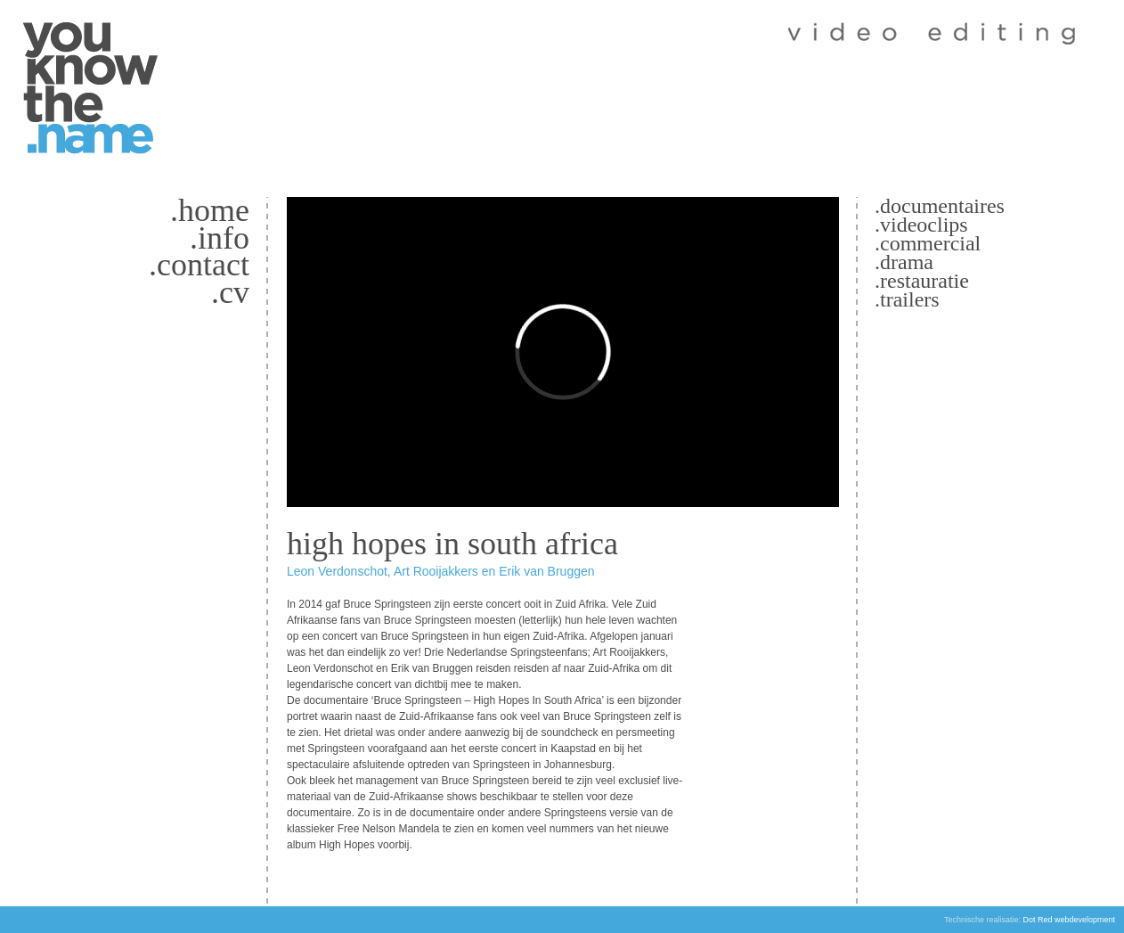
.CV (230, 292)
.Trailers (907, 299)
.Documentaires (940, 205)
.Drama (904, 262)
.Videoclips (921, 224)
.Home (209, 210)
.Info (219, 238)
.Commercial (928, 243)
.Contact (199, 264)
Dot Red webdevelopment (1068, 919)
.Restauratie (922, 280)
